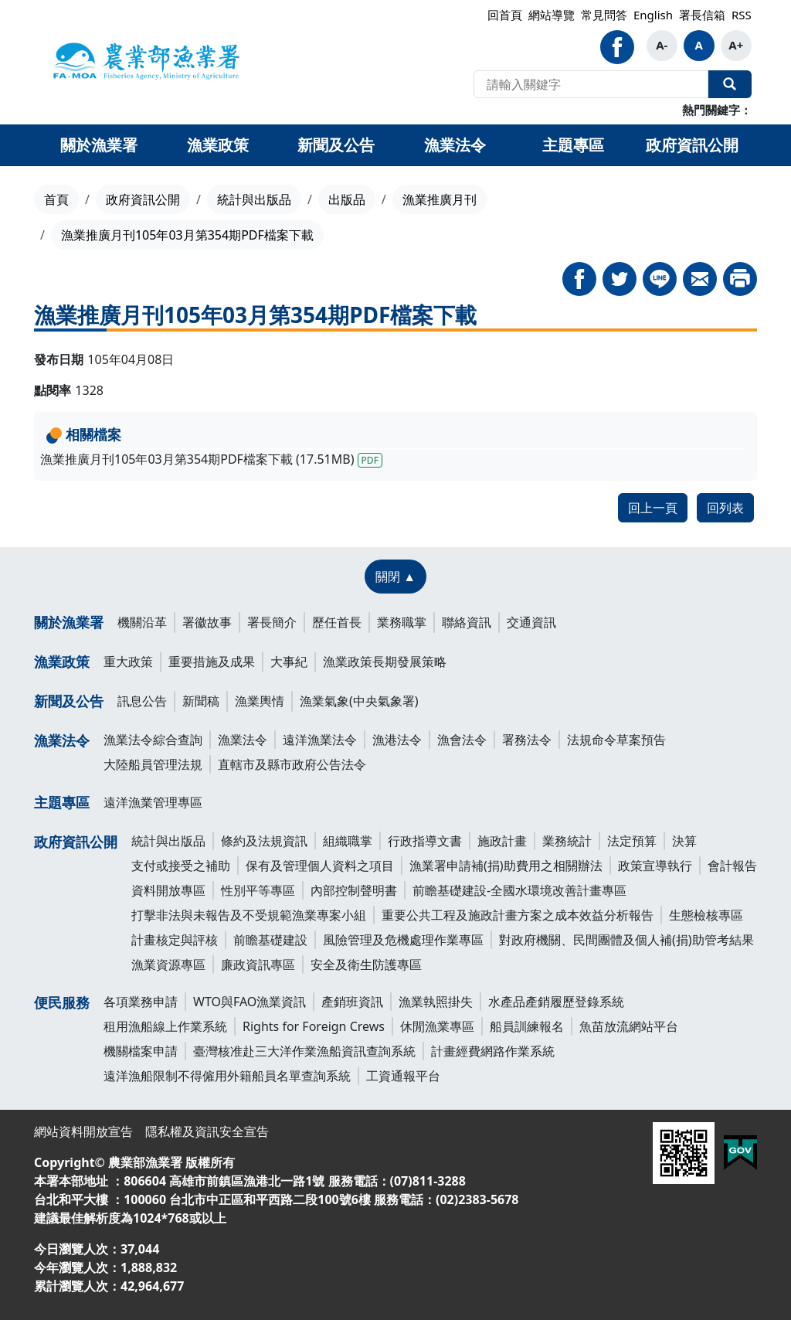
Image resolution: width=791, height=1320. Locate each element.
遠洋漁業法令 (320, 739)
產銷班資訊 (352, 1001)
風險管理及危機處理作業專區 (403, 939)
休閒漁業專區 (437, 1026)
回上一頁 (652, 507)
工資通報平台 (403, 1075)
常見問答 (604, 14)
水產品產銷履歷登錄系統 (556, 1001)
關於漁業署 (69, 622)
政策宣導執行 (655, 865)
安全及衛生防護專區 (366, 964)
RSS (742, 14)
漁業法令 (62, 740)
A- (661, 45)
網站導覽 (551, 14)
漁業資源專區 (168, 964)
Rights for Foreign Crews (314, 1026)
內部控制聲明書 (354, 890)
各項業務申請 (141, 1001)
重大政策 (128, 661)
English (653, 14)
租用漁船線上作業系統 (165, 1026)
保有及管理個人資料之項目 (320, 865)
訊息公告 (142, 700)
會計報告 (732, 865)
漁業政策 (62, 661)
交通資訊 (531, 622)
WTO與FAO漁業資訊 (249, 1001)
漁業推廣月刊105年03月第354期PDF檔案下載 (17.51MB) (211, 459)
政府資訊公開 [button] (692, 144)
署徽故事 (207, 622)
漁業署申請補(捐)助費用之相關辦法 (506, 865)
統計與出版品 (254, 199)
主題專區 (62, 802)
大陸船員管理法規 (153, 764)
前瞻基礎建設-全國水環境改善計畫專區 (519, 890)
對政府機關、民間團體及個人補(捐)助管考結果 (626, 939)
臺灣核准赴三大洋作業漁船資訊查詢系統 (304, 1051)
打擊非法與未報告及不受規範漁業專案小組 (248, 915)
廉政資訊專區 (258, 964)
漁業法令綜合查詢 (153, 739)
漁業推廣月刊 (439, 199)
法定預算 (632, 840)
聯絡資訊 (466, 622)
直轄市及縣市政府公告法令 (292, 764)
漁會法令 (462, 739)
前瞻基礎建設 (270, 939)
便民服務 (62, 1002)
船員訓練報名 (527, 1026)
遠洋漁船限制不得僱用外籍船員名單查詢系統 (227, 1075)
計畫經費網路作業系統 (493, 1051)
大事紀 (288, 661)
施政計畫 (502, 840)
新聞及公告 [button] (336, 144)
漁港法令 (397, 739)
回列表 (725, 507)
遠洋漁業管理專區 (153, 802)
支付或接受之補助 (180, 865)
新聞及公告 (69, 701)
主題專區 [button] (573, 144)
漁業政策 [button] (218, 144)
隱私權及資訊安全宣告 (207, 1131)
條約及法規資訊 (264, 840)
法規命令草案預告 (616, 739)
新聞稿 (200, 700)
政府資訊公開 (143, 199)
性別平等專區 (258, 890)
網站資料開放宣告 (83, 1131)
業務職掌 (401, 622)
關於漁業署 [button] (98, 144)
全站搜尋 (730, 84)
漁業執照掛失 (436, 1001)
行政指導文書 (425, 840)
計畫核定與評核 (174, 939)
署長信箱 (702, 14)
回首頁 (504, 14)
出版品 (346, 199)
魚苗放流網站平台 (628, 1026)
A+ (735, 45)
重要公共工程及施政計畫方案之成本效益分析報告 (518, 915)
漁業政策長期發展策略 (384, 661)
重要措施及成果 (211, 661)
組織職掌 (347, 840)
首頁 (56, 199)
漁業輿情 (259, 700)
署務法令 (527, 739)
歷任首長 (337, 622)
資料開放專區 (168, 890)
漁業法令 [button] (455, 144)
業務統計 (567, 840)
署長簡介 (272, 622)
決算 (684, 840)
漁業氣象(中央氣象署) (359, 700)
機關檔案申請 (141, 1051)
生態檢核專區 (706, 915)
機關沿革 (142, 622)
